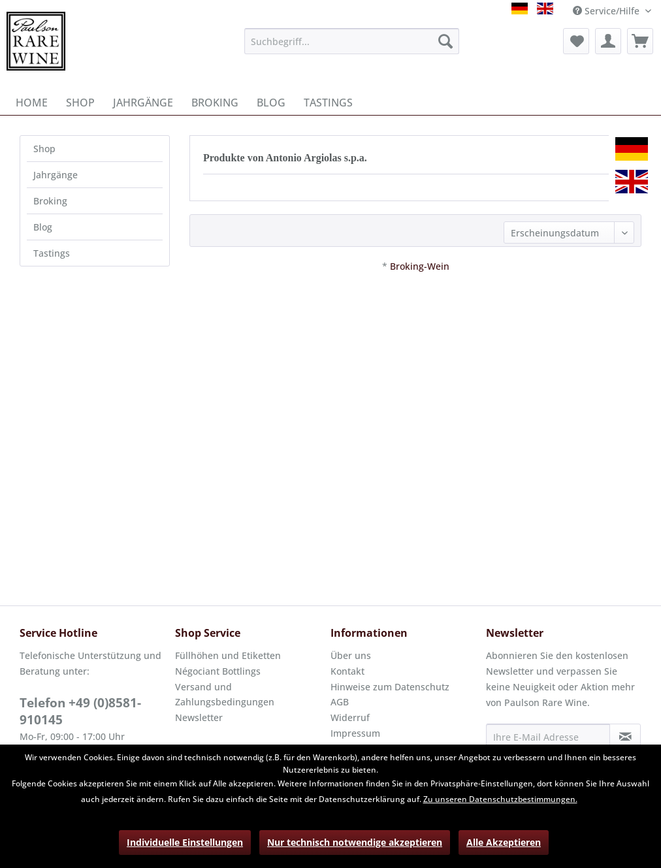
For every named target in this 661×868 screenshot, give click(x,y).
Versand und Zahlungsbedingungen (224, 695)
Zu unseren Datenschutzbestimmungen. (500, 799)
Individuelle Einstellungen (185, 842)
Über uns (350, 655)
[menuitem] (351, 41)
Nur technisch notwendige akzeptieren (354, 842)
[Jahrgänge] (143, 102)
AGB (339, 702)
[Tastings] (328, 102)
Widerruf (350, 717)
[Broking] (215, 102)
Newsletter (199, 717)
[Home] (32, 102)
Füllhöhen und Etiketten (228, 655)
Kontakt (347, 671)
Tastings (51, 253)
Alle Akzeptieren (503, 842)
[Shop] (80, 102)
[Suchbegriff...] (351, 41)
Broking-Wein (419, 266)
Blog (42, 227)
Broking (50, 201)
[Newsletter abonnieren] (625, 737)
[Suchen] (445, 41)
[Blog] (271, 102)
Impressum (355, 733)
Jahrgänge (55, 175)
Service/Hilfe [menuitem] (607, 11)
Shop (44, 148)
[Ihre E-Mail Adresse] (548, 737)
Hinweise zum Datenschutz (389, 687)
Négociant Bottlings (218, 671)
